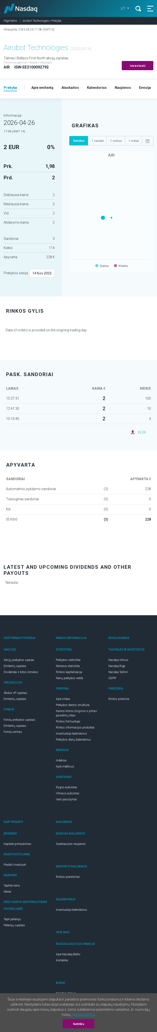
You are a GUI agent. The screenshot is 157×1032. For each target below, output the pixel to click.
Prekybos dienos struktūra (72, 705)
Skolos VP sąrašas (15, 693)
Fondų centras (13, 732)
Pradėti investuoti (15, 864)
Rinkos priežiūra (118, 699)
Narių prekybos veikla (69, 678)
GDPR (112, 678)
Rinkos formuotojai (68, 721)
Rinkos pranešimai (68, 877)
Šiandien (79, 141)
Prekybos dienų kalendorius (73, 739)
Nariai (7, 891)
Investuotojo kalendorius (71, 733)
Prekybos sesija (16, 273)
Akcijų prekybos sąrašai (19, 660)
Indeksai (61, 760)
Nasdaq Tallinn (118, 672)
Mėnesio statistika (68, 666)
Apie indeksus (65, 766)
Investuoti (137, 66)
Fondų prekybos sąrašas (19, 719)
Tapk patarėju (12, 919)
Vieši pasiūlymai (66, 799)
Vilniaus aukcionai (67, 793)
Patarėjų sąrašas (14, 925)
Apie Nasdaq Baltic (68, 954)
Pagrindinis (10, 21)
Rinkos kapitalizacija (69, 672)
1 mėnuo (116, 141)
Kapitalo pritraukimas (17, 844)
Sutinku (78, 1024)
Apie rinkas (63, 699)
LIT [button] (123, 8)
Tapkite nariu (12, 885)
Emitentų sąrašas (15, 666)
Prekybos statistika (68, 660)
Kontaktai (62, 960)
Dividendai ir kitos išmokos (21, 672)
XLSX (142, 432)
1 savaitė (98, 141)
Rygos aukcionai (66, 787)
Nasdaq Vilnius (118, 660)
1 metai (134, 141)
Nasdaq (20, 8)
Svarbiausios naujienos (71, 844)
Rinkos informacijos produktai (75, 727)
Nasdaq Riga (116, 666)
